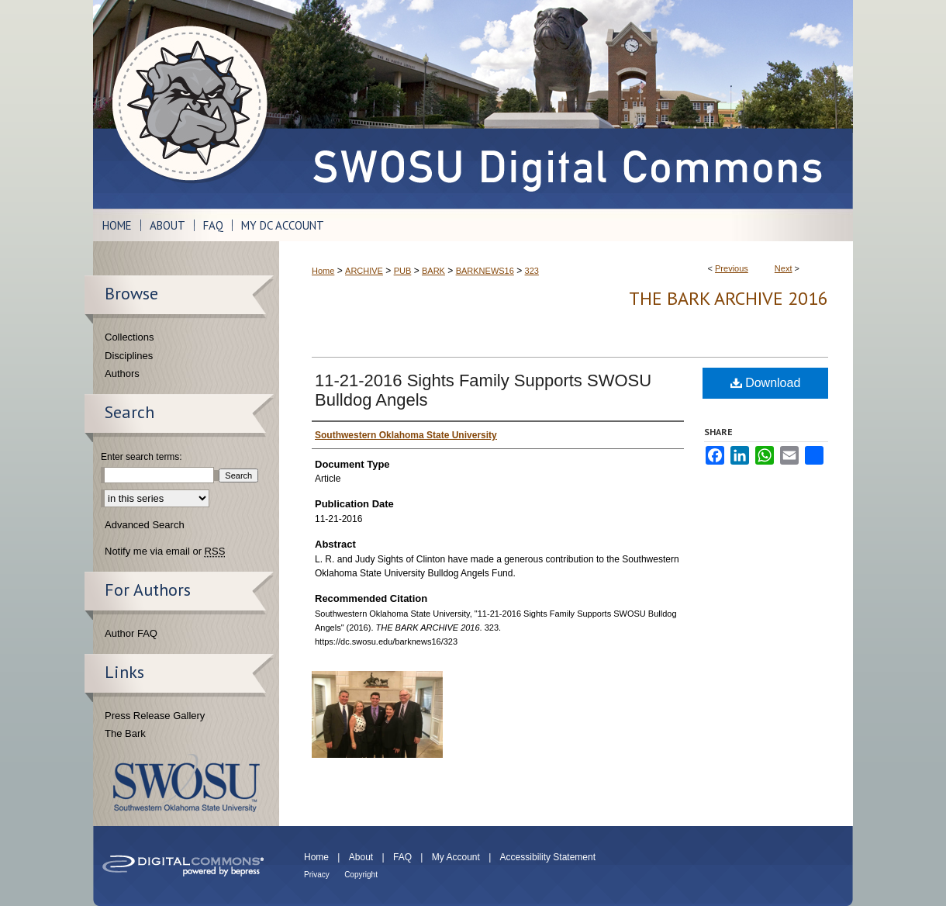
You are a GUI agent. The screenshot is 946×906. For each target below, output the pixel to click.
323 (532, 270)
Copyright (361, 874)
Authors (122, 373)
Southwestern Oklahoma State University (186, 783)
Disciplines (129, 355)
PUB (403, 270)
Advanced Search (145, 525)
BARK (433, 270)
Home (323, 270)
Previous (731, 268)
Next (783, 268)
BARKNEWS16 (485, 270)
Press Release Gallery (155, 715)
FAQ (402, 857)
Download (765, 382)
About (361, 857)
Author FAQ (131, 633)
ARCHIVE (364, 270)
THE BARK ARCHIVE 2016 (728, 298)
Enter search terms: (141, 456)
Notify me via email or (165, 551)
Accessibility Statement (548, 857)
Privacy (317, 874)
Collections (129, 337)
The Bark (125, 733)
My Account (456, 857)
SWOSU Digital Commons (566, 104)
